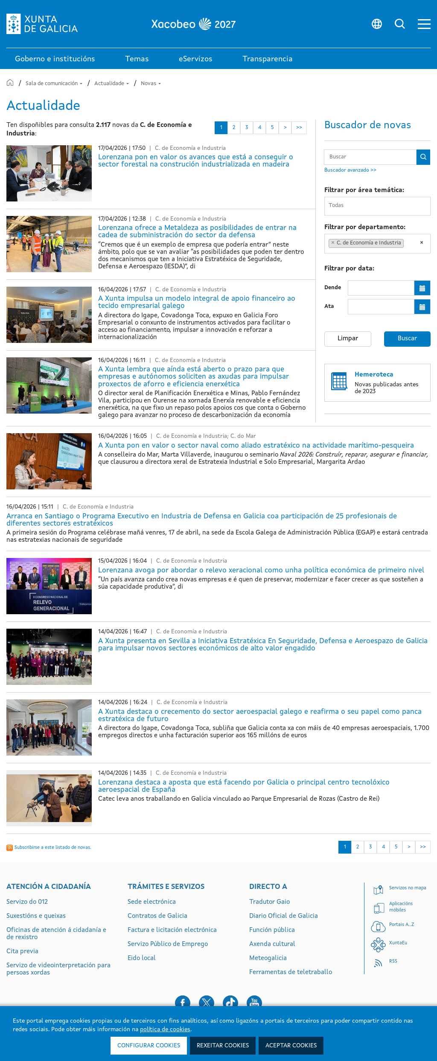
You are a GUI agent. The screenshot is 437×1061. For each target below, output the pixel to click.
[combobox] (377, 206)
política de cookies (165, 1029)
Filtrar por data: (349, 269)
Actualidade (112, 83)
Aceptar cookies (291, 1046)
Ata (329, 306)
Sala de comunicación (55, 83)
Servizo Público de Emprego (168, 944)
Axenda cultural (272, 944)
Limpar (348, 339)
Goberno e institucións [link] (55, 59)
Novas (151, 83)
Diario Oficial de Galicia (283, 916)
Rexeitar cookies (223, 1046)
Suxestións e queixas (36, 916)
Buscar (407, 339)
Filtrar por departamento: (364, 227)
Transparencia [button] (267, 59)
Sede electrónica (152, 902)
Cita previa (22, 952)
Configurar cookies (148, 1046)
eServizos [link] (196, 59)
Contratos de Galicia (157, 916)
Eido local (142, 958)
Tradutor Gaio (269, 902)
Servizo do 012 (27, 902)
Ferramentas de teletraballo (290, 972)
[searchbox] (379, 206)
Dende (332, 287)
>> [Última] (299, 127)
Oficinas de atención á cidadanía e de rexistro (56, 934)
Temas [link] (137, 59)
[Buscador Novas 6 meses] (370, 157)
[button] (424, 24)
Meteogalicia (268, 958)
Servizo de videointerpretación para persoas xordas (58, 969)
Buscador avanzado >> (350, 170)
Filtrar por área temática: (364, 190)
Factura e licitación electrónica (172, 930)
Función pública (272, 930)
